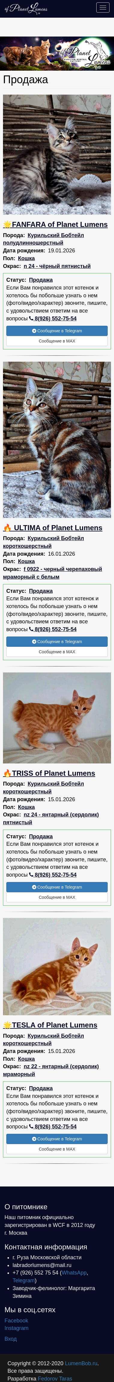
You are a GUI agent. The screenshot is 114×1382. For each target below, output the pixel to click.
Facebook (16, 1321)
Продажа (41, 280)
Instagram (16, 1328)
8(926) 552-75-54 (52, 319)
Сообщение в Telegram (57, 330)
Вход (10, 1339)
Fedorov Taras (55, 1379)
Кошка (26, 258)
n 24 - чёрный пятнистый (57, 266)
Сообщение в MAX (57, 341)
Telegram (24, 1280)
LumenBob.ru (81, 1363)
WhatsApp (74, 1273)
